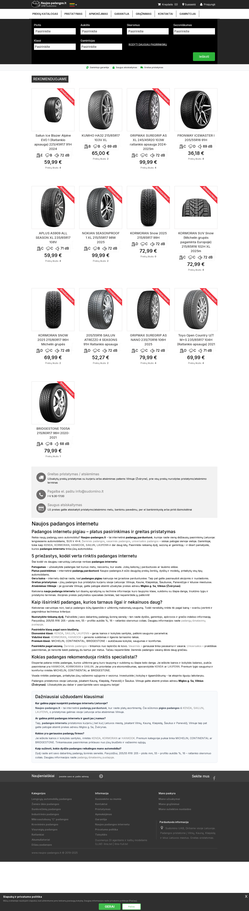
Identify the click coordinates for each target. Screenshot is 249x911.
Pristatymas (73, 13)
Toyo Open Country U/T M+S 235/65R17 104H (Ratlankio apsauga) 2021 (196, 339)
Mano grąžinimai (169, 804)
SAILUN (70, 633)
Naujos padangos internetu (112, 824)
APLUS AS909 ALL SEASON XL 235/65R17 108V (53, 237)
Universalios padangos (46, 890)
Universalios (194, 646)
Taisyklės (101, 834)
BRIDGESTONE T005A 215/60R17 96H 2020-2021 (53, 433)
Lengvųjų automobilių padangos (52, 799)
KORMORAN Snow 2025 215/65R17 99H (148, 235)
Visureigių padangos (44, 829)
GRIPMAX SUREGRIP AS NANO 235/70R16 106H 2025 (148, 339)
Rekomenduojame (50, 79)
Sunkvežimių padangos (46, 809)
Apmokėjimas (98, 13)
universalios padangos (145, 541)
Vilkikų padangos (42, 855)
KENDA (58, 633)
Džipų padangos (42, 844)
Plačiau (131, 906)
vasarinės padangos (118, 541)
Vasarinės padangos (44, 885)
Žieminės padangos (93, 541)
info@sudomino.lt (90, 491)
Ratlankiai (38, 834)
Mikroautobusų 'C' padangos (50, 819)
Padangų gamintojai (107, 855)
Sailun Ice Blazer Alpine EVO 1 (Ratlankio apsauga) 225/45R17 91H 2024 (53, 142)
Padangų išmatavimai (108, 865)
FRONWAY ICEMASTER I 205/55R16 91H (196, 138)
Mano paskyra (167, 793)
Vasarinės (134, 646)
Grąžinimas (143, 13)
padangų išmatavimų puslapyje (95, 757)
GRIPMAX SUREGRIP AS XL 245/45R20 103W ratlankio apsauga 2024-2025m (148, 142)
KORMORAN (58, 637)
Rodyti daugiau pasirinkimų (148, 44)
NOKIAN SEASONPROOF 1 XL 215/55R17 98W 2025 (101, 237)
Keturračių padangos (45, 870)
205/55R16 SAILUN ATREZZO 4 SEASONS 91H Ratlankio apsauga (101, 339)
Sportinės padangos (44, 860)
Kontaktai (165, 13)
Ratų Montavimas (106, 875)
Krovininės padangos (45, 824)
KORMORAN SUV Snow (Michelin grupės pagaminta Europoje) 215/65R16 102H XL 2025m (196, 242)
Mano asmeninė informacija (176, 819)
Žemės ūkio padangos (45, 804)
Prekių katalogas (45, 13)
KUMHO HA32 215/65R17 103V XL (101, 138)
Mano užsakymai (169, 799)
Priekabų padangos (44, 849)
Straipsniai (102, 870)
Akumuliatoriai (41, 839)
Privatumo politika (106, 829)
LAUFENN (83, 633)
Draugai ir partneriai (108, 849)
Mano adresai (167, 814)
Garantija (121, 13)
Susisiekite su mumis (108, 799)
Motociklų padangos (44, 865)
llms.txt (108, 885)
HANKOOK (74, 637)
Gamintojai (187, 13)
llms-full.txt (121, 885)
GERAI (109, 906)
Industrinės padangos (45, 814)
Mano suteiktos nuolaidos (175, 809)
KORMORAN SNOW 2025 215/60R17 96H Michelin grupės (53, 339)
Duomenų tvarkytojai (108, 844)
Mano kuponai (167, 824)
